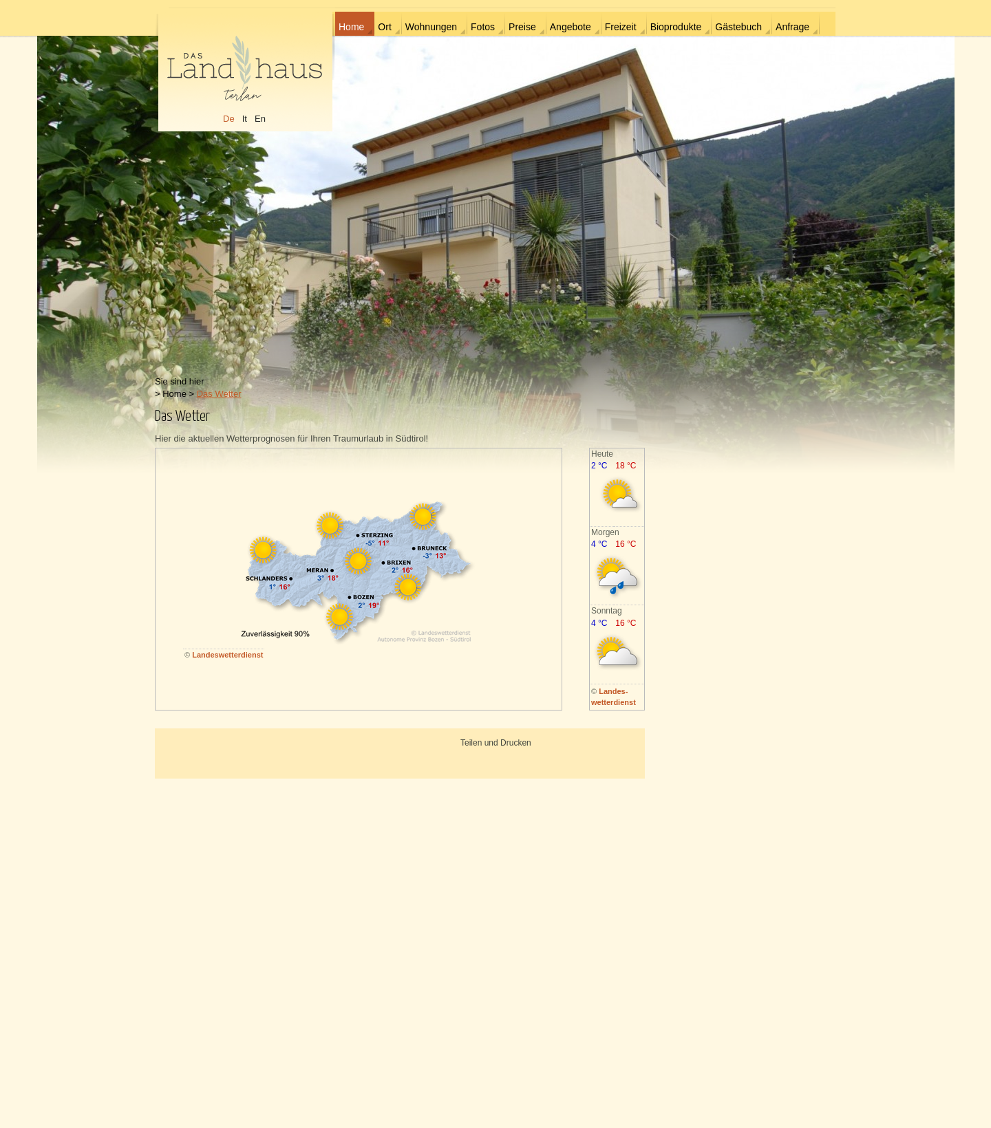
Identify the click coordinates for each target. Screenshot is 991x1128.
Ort (384, 26)
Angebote (570, 26)
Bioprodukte (676, 26)
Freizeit (621, 26)
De (229, 118)
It (244, 118)
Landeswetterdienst (227, 655)
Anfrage (792, 26)
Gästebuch (738, 26)
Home (351, 26)
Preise (522, 26)
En (260, 118)
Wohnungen (431, 26)
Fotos (483, 26)
